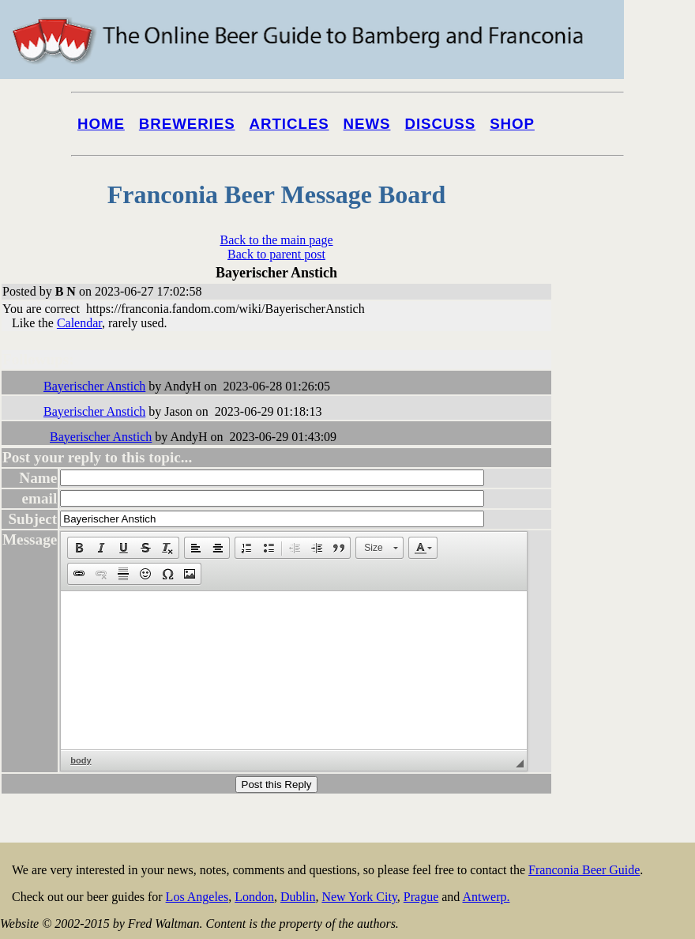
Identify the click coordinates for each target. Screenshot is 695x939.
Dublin (297, 896)
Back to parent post (276, 254)
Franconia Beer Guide (584, 870)
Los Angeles (197, 896)
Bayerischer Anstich (94, 386)
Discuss (439, 123)
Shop (512, 123)
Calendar (79, 323)
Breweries (187, 123)
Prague (421, 896)
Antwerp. (485, 896)
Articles (289, 123)
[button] (79, 547)
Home (101, 123)
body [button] (80, 760)
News (367, 123)
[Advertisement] (632, 602)
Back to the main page (276, 240)
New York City (358, 896)
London (254, 896)
